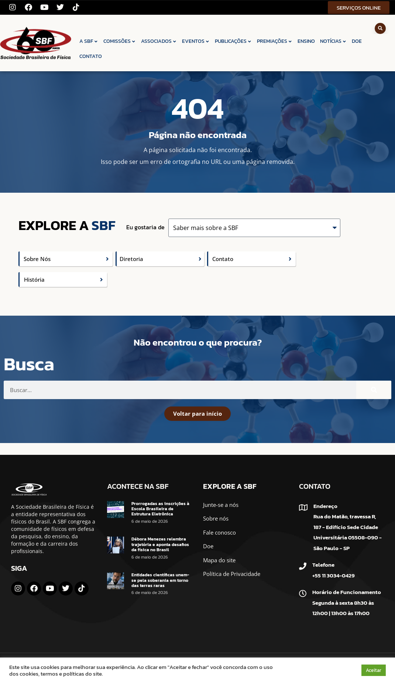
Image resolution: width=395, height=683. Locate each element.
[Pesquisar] (373, 390)
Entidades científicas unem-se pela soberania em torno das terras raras (160, 580)
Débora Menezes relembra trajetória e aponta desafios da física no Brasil (160, 544)
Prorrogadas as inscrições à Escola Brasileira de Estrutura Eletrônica (160, 509)
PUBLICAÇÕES (233, 41)
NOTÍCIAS (333, 41)
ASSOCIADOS (159, 41)
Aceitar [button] (373, 670)
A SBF (88, 41)
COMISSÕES (119, 41)
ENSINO (306, 41)
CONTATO (90, 56)
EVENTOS (196, 41)
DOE (357, 41)
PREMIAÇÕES (274, 41)
